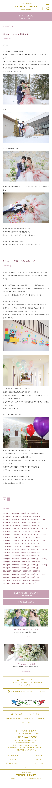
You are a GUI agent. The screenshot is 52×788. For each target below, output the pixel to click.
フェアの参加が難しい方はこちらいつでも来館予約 (26, 594)
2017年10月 (17, 580)
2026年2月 (25, 513)
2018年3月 (7, 577)
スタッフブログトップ (28, 583)
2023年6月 (25, 534)
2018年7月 (16, 574)
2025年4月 (43, 519)
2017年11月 (7, 580)
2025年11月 (17, 516)
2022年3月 (7, 543)
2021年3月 (43, 550)
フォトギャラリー (34, 714)
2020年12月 (25, 553)
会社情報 (13, 759)
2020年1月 (7, 562)
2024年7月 (35, 525)
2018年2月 (16, 577)
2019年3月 (16, 568)
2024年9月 (17, 525)
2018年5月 (34, 574)
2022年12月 (16, 537)
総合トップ (41, 718)
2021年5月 (25, 550)
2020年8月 (26, 556)
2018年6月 (25, 574)
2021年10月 (17, 546)
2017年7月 (7, 583)
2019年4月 (7, 568)
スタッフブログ (29, 718)
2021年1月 (16, 553)
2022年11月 (26, 537)
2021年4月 (34, 550)
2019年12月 (16, 562)
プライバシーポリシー (13, 763)
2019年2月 (25, 568)
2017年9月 (27, 580)
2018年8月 (7, 574)
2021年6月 (16, 550)
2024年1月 (7, 531)
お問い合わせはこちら (26, 602)
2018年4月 (43, 574)
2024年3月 (34, 528)
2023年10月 (36, 531)
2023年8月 (16, 534)
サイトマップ (39, 763)
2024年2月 (43, 528)
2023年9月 (7, 534)
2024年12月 (25, 522)
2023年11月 (26, 531)
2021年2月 (7, 553)
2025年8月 (7, 519)
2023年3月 (43, 534)
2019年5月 (43, 565)
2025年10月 (27, 516)
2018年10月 (27, 571)
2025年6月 (25, 519)
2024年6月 (7, 528)
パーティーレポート (18, 714)
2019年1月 (34, 568)
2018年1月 (25, 577)
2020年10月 (7, 556)
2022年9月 (36, 537)
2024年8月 (26, 525)
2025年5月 (34, 519)
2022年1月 (25, 543)
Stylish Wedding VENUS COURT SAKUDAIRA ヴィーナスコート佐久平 (26, 6)
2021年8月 (36, 546)
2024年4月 (25, 528)
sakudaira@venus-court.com (27, 740)
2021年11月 (7, 546)
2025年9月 (37, 516)
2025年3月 (7, 522)
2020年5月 (16, 559)
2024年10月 (7, 525)
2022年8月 (7, 540)
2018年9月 (37, 571)
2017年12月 (34, 577)
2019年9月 (7, 565)
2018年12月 (7, 571)
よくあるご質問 (13, 755)
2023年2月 (7, 537)
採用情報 (39, 755)
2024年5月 (16, 528)
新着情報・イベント (13, 718)
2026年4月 (7, 513)
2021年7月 (7, 550)
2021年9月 (27, 546)
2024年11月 (35, 522)
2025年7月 (16, 519)
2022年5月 (34, 540)
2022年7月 (16, 540)
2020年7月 (35, 556)
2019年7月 (25, 565)
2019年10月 (36, 562)
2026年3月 (16, 513)
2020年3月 (34, 559)
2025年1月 (16, 522)
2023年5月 (34, 534)
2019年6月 (34, 565)
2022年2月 (16, 543)
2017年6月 (16, 583)
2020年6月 (7, 559)
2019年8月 (16, 565)
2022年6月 (25, 540)
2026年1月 (34, 513)
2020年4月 (25, 559)
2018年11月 (17, 571)
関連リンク (39, 759)
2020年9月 (17, 556)
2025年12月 (7, 516)
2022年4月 (43, 540)
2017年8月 (36, 580)
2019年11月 (26, 562)
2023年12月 (16, 531)
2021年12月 (34, 543)
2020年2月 (43, 559)
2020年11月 (35, 553)
